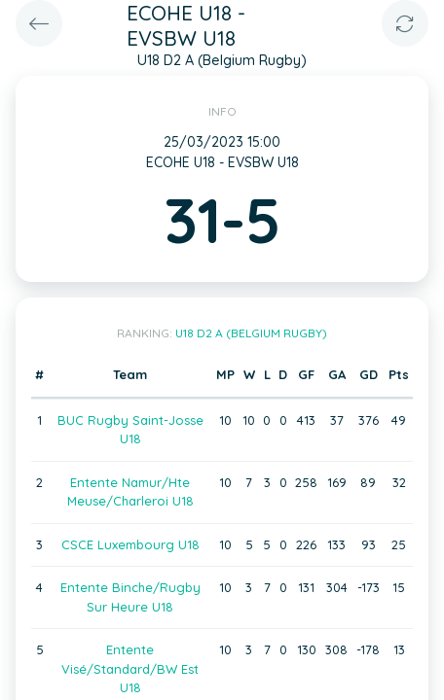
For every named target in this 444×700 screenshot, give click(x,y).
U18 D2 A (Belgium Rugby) (251, 333)
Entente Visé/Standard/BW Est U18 (130, 668)
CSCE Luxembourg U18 (130, 544)
